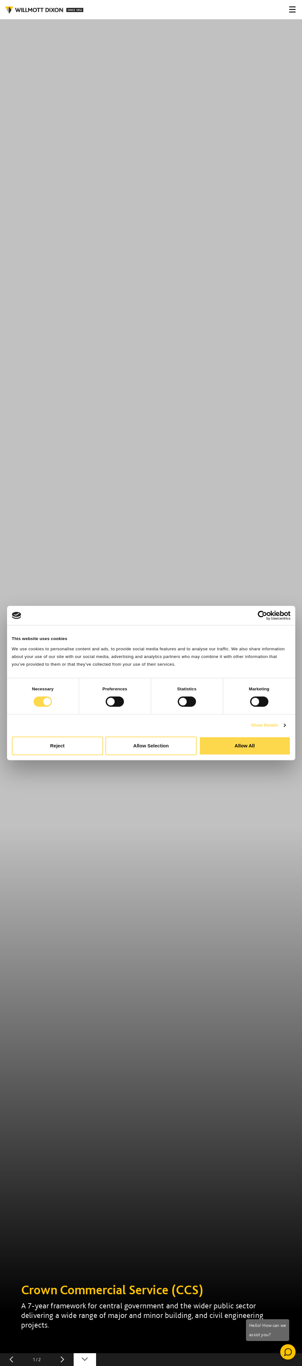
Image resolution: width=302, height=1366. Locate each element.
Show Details (264, 725)
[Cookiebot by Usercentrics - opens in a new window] (262, 615)
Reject (57, 745)
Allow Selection (151, 745)
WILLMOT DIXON (44, 10)
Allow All (245, 745)
